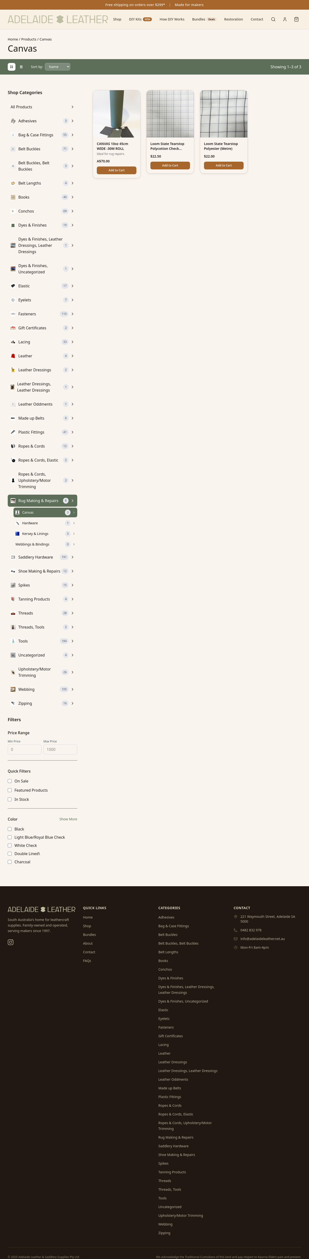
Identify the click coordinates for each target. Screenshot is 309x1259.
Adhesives (166, 917)
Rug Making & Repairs (175, 1137)
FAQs (87, 960)
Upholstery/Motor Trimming (180, 1215)
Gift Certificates (170, 1036)
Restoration (233, 19)
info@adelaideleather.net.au (262, 938)
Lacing (163, 1044)
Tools (162, 1198)
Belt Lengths (168, 952)
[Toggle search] (273, 19)
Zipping (164, 1233)
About (88, 943)
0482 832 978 (250, 930)
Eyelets (163, 1018)
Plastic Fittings (169, 1096)
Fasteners (166, 1027)
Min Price (14, 741)
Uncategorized (170, 1206)
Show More (68, 819)
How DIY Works (172, 19)
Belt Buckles (167, 934)
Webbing (165, 1224)
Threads (164, 1180)
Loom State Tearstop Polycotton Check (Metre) (167, 148)
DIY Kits (140, 19)
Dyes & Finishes (170, 978)
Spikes (163, 1163)
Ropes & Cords (170, 1105)
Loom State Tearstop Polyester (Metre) (221, 146)
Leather (164, 1053)
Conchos (165, 969)
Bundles (204, 19)
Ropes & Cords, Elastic (175, 1114)
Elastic (163, 1010)
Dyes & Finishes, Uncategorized (183, 1001)
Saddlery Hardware (173, 1146)
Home (13, 39)
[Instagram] (11, 942)
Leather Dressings (172, 1062)
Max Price (50, 741)
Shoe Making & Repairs (176, 1154)
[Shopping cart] (296, 19)
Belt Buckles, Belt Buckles (178, 943)
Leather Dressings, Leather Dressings (188, 1070)
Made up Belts (169, 1088)
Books (163, 960)
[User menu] (285, 19)
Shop (117, 19)
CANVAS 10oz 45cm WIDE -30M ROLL (112, 146)
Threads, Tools (169, 1189)
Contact (257, 19)
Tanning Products (172, 1172)
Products (28, 39)
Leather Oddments (173, 1079)
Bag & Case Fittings (173, 926)
